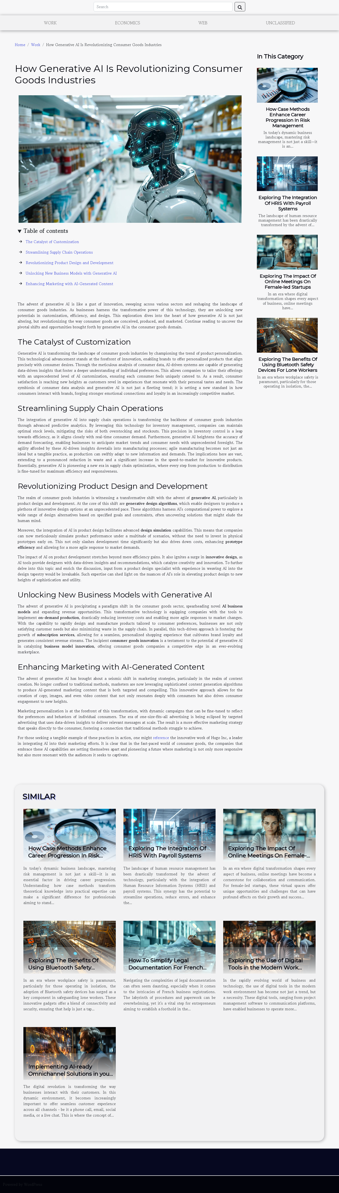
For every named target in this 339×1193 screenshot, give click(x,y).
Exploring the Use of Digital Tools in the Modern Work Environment (265, 967)
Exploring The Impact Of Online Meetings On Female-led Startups (288, 281)
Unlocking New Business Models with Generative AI (71, 273)
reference (161, 737)
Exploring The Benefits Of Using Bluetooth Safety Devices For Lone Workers (287, 364)
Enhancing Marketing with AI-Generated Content (69, 284)
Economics (127, 23)
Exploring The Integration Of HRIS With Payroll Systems (288, 203)
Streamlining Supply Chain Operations (59, 252)
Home (20, 45)
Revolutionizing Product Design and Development (69, 263)
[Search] (163, 6)
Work (50, 23)
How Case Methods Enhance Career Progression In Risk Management (288, 117)
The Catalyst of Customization (52, 242)
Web (202, 23)
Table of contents (46, 231)
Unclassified (280, 23)
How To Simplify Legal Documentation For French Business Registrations (165, 967)
